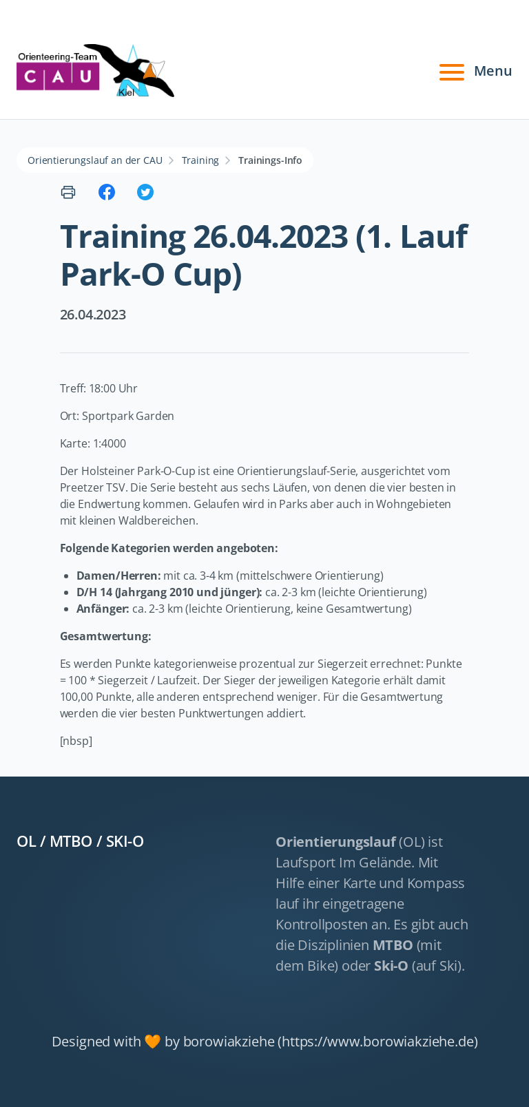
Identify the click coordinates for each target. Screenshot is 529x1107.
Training (201, 160)
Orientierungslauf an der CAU (95, 160)
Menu (473, 70)
